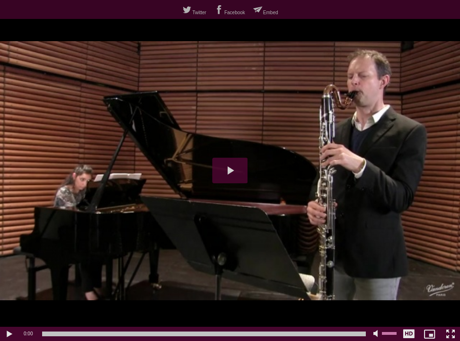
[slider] (204, 334)
